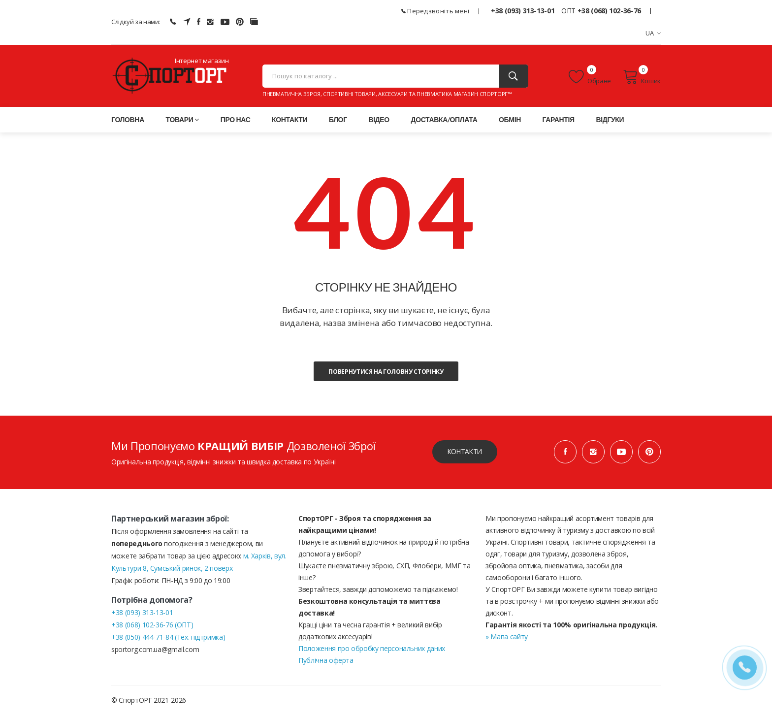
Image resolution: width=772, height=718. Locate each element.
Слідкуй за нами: (135, 21)
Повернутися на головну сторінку (385, 374)
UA (653, 33)
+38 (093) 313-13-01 (522, 10)
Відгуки (610, 122)
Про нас (236, 122)
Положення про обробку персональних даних (371, 651)
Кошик (642, 78)
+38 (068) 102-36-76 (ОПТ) (152, 627)
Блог (338, 122)
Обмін (510, 122)
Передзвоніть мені (435, 10)
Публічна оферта (326, 663)
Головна (127, 122)
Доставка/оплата (444, 122)
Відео (378, 122)
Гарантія (559, 122)
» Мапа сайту (506, 639)
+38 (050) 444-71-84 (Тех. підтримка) (168, 640)
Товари (182, 122)
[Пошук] (513, 77)
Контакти (289, 122)
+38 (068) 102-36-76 (609, 10)
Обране (590, 78)
